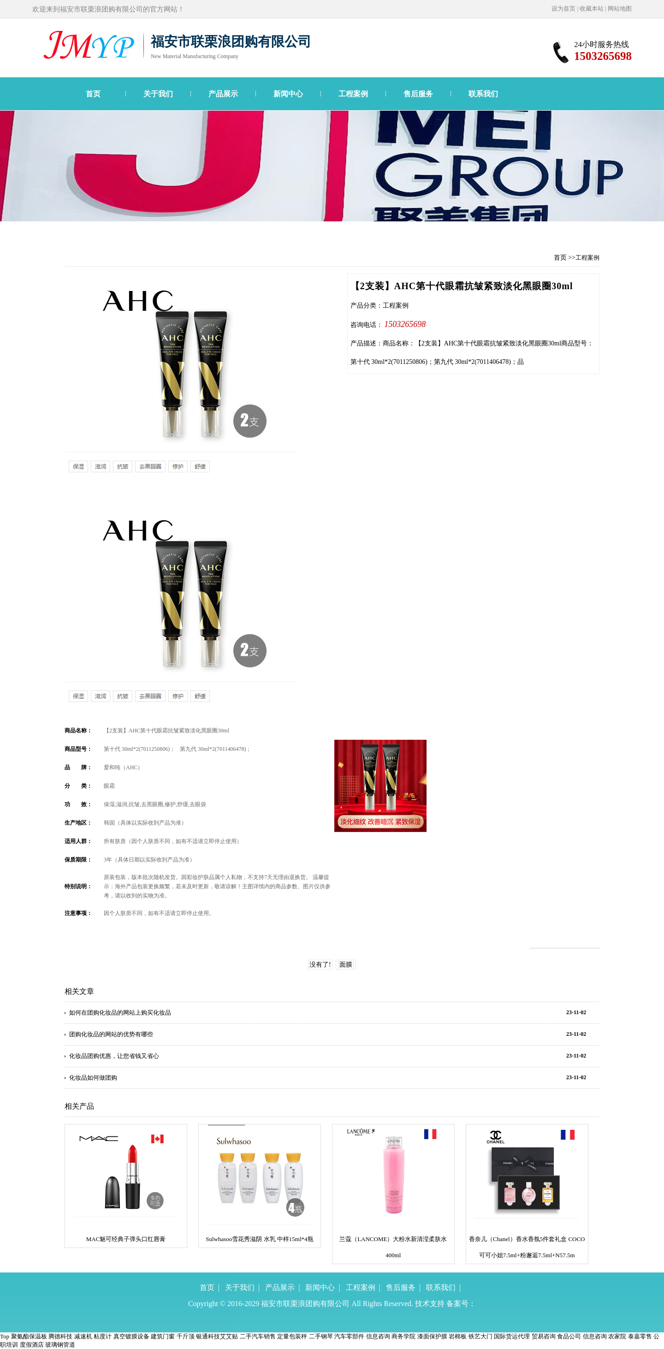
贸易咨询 (544, 1336)
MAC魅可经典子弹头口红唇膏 (126, 1239)
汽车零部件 (349, 1336)
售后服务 (418, 94)
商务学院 (403, 1336)
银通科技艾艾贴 (217, 1336)
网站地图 (620, 8)
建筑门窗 (163, 1336)
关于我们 (158, 94)
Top (4, 1336)
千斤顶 (186, 1336)
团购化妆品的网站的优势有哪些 (111, 1034)
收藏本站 (592, 8)
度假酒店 (32, 1344)
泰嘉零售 (640, 1336)
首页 (93, 94)
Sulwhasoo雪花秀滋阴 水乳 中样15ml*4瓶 (259, 1239)
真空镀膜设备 (131, 1336)
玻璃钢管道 (60, 1344)
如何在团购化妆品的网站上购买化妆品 (120, 1012)
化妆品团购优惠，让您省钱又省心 (114, 1055)
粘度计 (103, 1336)
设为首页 (563, 8)
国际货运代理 (512, 1336)
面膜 (345, 964)
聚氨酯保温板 (29, 1336)
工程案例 (353, 94)
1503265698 (405, 324)
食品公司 (569, 1336)
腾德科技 (60, 1336)
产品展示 (223, 94)
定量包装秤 (292, 1336)
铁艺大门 (480, 1336)
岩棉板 (458, 1336)
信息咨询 (378, 1336)
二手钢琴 (321, 1336)
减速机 (83, 1336)
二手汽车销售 (258, 1336)
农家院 (617, 1336)
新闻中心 (288, 94)
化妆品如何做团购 (93, 1077)
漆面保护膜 (432, 1336)
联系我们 (483, 94)
